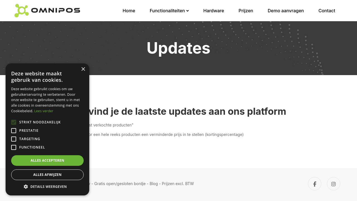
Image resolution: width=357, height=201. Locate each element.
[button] (47, 187)
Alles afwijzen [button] (47, 174)
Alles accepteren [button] (47, 160)
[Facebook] (314, 183)
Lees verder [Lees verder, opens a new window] (44, 111)
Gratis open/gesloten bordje (120, 183)
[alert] (47, 129)
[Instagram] (333, 183)
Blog (154, 183)
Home (128, 10)
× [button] (83, 69)
